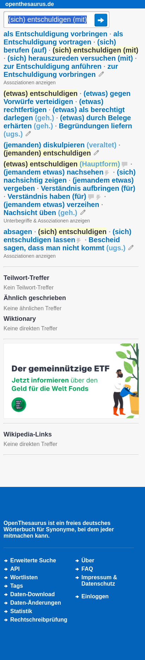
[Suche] (56, 20)
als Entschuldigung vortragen (63, 38)
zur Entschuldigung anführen (53, 66)
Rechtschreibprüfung (38, 620)
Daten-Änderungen (35, 603)
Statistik (21, 611)
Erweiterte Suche (33, 560)
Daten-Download (32, 594)
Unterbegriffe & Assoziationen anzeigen (47, 221)
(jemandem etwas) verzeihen (51, 204)
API (15, 569)
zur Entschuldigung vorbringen (61, 70)
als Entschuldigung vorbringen (55, 34)
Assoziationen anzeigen (30, 82)
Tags (16, 586)
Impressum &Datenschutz (99, 580)
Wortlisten (24, 577)
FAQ (87, 569)
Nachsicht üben (40, 212)
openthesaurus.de (29, 4)
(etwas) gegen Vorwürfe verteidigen (67, 97)
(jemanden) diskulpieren (60, 145)
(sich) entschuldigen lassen (67, 236)
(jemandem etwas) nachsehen (53, 172)
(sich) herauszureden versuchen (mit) (70, 58)
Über (87, 560)
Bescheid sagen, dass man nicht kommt (65, 244)
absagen (18, 232)
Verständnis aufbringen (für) (88, 188)
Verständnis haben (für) (46, 196)
